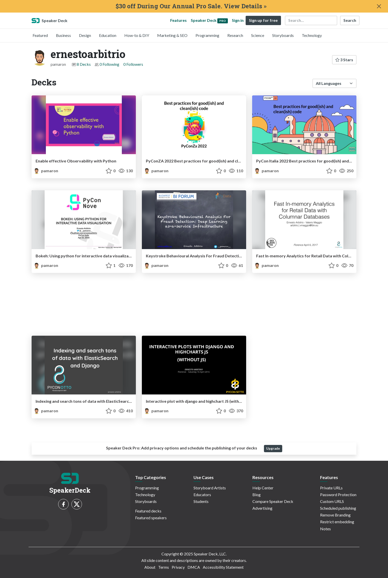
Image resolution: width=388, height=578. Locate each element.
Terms (163, 567)
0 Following (109, 64)
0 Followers (133, 64)
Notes (325, 528)
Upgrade (273, 448)
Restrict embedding (337, 521)
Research (235, 35)
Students (201, 501)
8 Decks (84, 64)
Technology (312, 35)
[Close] (379, 6)
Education (107, 35)
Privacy (178, 567)
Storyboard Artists (209, 487)
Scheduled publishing (338, 508)
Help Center (262, 487)
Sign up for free (263, 20)
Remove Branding (335, 514)
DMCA (193, 567)
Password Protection (338, 494)
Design (85, 35)
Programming (207, 35)
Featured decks (148, 510)
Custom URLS (332, 501)
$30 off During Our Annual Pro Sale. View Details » (191, 6)
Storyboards (283, 35)
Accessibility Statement (223, 567)
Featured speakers (151, 517)
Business (63, 35)
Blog (256, 494)
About (149, 567)
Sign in (238, 20)
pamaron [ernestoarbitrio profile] (46, 170)
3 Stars (344, 59)
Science (257, 35)
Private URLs (331, 487)
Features (178, 20)
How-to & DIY (136, 35)
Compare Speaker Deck (272, 501)
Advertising (262, 508)
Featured (40, 35)
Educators (202, 494)
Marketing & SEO (172, 35)
